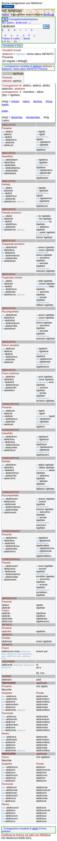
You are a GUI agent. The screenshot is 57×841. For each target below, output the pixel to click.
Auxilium (48, 14)
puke (5, 110)
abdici (35, 828)
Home (5, 14)
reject (26, 101)
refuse (15, 101)
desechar (16, 117)
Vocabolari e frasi (12, 45)
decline (37, 101)
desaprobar (33, 117)
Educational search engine (26, 14)
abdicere (37, 66)
